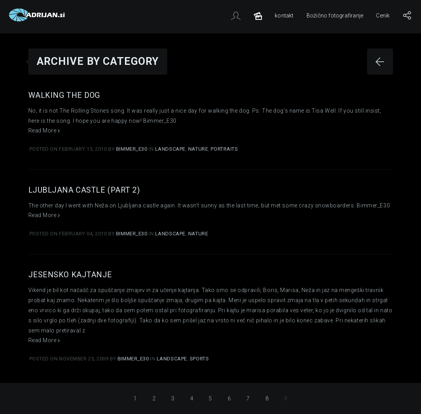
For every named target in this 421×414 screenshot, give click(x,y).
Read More (44, 130)
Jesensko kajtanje (70, 274)
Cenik (383, 15)
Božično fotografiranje (335, 15)
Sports (199, 359)
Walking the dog (64, 95)
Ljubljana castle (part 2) (84, 190)
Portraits (224, 149)
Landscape (170, 149)
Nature (198, 149)
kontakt (284, 15)
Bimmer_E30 (132, 149)
